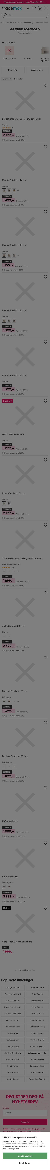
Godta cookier (25, 1156)
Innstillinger (25, 1163)
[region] (25, 1151)
